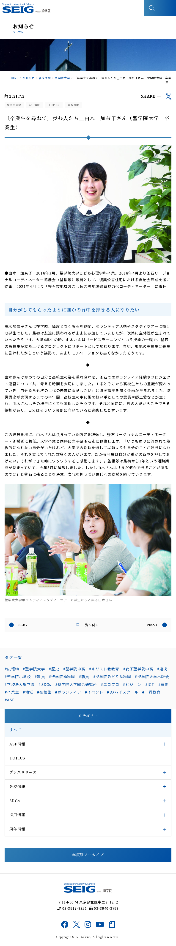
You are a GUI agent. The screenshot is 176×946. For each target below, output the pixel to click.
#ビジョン (132, 684)
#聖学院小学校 (18, 676)
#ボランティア (68, 692)
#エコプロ (110, 684)
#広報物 (12, 668)
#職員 (84, 676)
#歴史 (54, 668)
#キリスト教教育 (104, 668)
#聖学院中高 (74, 668)
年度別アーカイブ (88, 854)
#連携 (162, 668)
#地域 (28, 692)
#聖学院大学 (34, 668)
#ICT (149, 684)
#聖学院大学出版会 (152, 676)
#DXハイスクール (122, 692)
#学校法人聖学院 (20, 684)
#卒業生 (12, 692)
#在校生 (44, 692)
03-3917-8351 (72, 908)
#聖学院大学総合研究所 (76, 684)
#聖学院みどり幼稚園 (112, 676)
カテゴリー (88, 715)
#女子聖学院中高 (138, 668)
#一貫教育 (151, 692)
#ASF (9, 699)
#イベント (94, 692)
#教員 (40, 676)
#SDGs (44, 684)
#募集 (163, 684)
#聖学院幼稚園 (62, 676)
